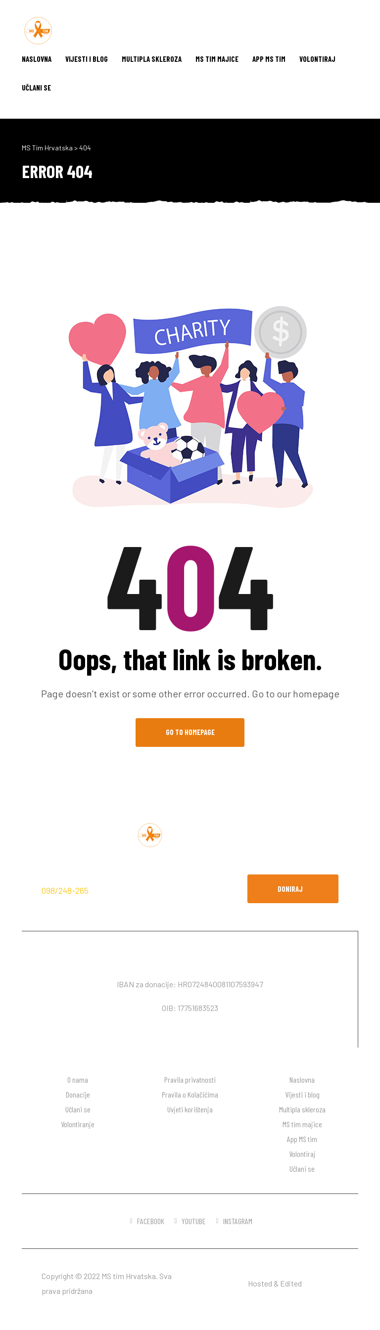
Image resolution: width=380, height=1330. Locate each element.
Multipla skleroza (152, 58)
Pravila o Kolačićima (190, 1094)
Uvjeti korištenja (190, 1109)
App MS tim (268, 58)
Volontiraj (317, 58)
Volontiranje (78, 1124)
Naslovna (36, 58)
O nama (77, 1079)
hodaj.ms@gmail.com (133, 890)
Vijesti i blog (86, 58)
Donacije (78, 1094)
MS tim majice (216, 58)
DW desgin (320, 1283)
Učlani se (36, 87)
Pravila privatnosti (190, 1079)
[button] (292, 888)
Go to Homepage (190, 732)
